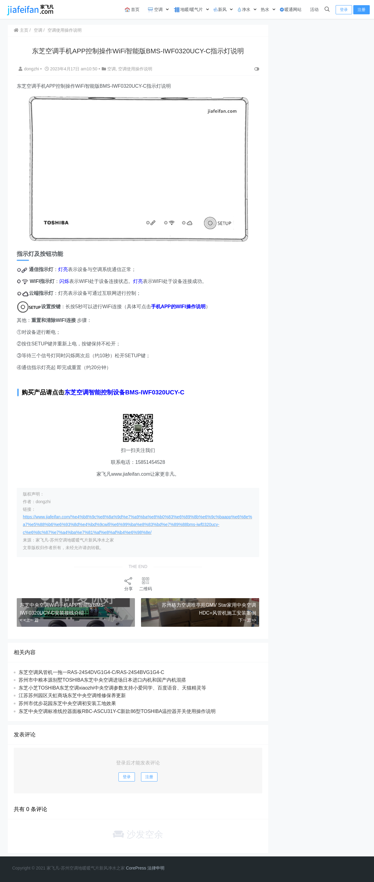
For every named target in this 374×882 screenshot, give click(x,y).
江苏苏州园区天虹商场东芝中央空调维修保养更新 (72, 695)
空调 (155, 9)
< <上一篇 (29, 620)
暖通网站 (291, 9)
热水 (265, 9)
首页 (132, 9)
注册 (361, 9)
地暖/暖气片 (188, 9)
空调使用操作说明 (65, 30)
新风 (220, 9)
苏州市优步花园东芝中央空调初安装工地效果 (67, 703)
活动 (314, 9)
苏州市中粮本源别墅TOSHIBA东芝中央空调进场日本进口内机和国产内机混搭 (102, 680)
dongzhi (29, 68)
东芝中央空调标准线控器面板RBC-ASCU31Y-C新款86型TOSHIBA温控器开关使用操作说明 (117, 711)
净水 (243, 9)
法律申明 (155, 868)
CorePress (136, 868)
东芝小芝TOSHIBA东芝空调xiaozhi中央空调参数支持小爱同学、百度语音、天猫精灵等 (112, 687)
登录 (344, 9)
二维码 (145, 583)
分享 (128, 583)
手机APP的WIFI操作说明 (178, 306)
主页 (21, 30)
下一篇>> (247, 620)
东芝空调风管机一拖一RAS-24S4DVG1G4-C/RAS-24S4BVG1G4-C (91, 672)
